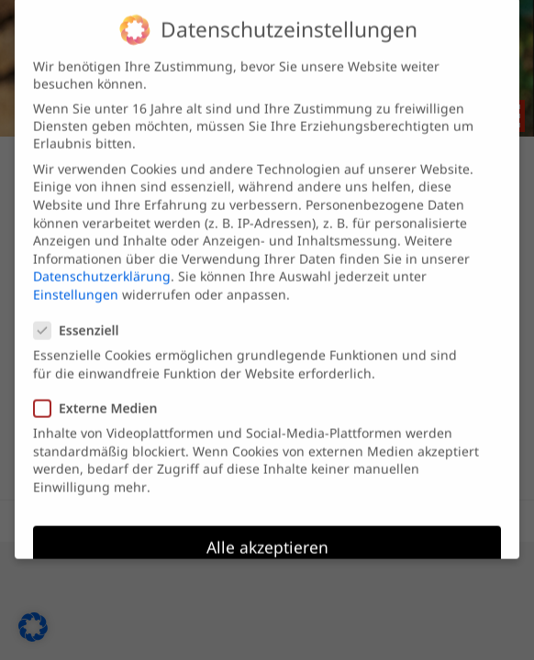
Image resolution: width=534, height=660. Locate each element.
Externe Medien (102, 396)
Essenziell (84, 318)
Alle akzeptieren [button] (267, 535)
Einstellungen (75, 283)
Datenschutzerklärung (102, 264)
